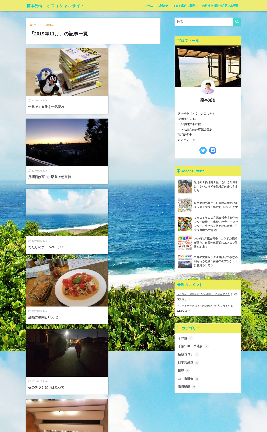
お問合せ (162, 5)
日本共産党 (188, 362)
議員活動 (187, 387)
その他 (185, 338)
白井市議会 (188, 379)
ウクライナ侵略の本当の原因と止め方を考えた (203, 294)
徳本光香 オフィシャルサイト (58, 5)
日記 (184, 371)
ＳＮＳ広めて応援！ (185, 5)
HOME (133, 413)
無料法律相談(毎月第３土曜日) (221, 5)
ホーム (149, 5)
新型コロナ (188, 354)
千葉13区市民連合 (193, 346)
